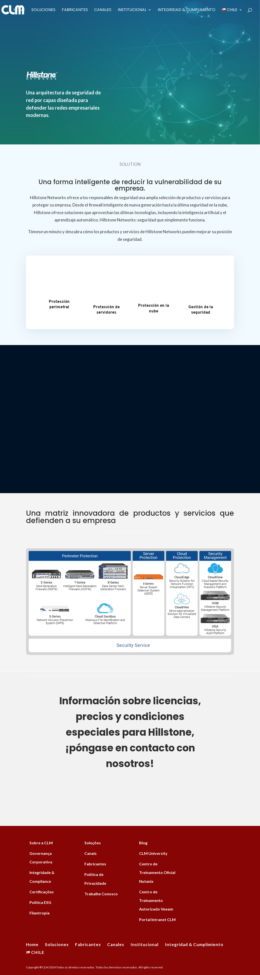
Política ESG (40, 902)
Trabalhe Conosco (101, 893)
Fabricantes (75, 10)
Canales (102, 10)
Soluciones (43, 10)
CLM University (153, 853)
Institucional (132, 10)
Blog (143, 842)
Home (19, 10)
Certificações (41, 891)
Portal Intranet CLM (157, 919)
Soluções (92, 842)
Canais (90, 853)
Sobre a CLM (41, 842)
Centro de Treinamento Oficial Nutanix (157, 872)
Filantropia (39, 913)
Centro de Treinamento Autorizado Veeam (156, 900)
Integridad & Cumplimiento (186, 10)
